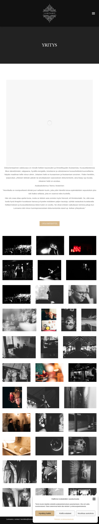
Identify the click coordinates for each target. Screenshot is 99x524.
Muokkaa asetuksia (86, 513)
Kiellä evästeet (65, 513)
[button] (94, 499)
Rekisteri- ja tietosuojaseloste (64, 519)
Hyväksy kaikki (45, 513)
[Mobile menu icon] (93, 13)
